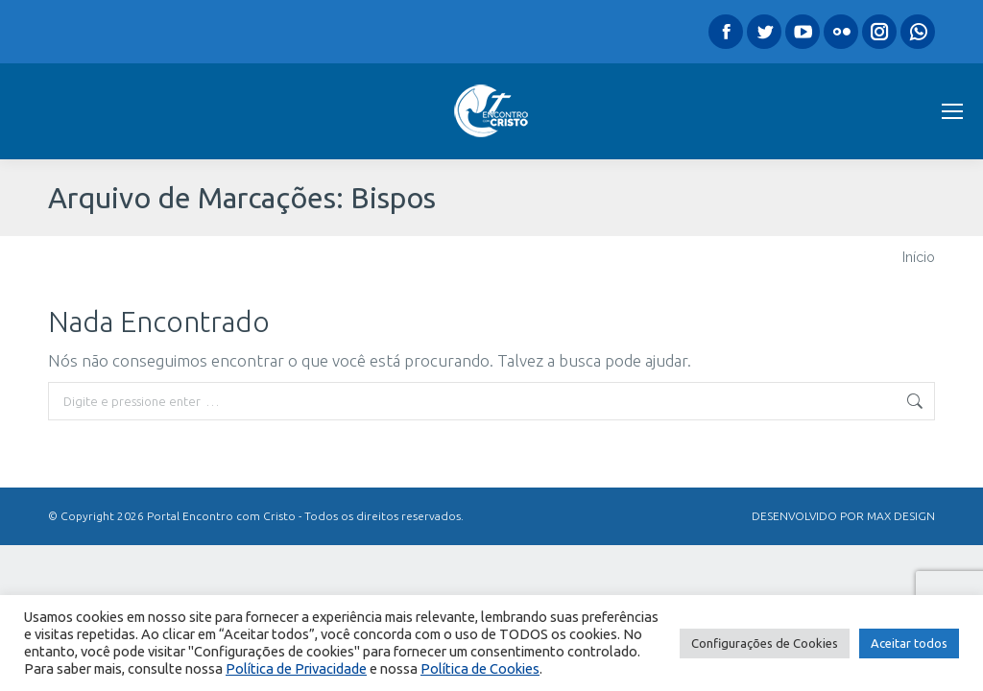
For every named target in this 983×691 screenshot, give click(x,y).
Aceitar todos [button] (909, 643)
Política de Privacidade (296, 668)
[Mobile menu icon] (952, 111)
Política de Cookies (479, 668)
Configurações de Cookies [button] (764, 643)
